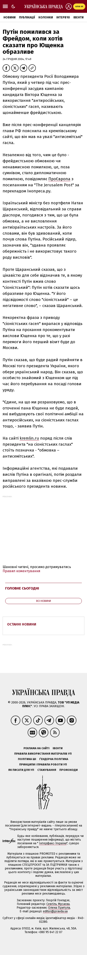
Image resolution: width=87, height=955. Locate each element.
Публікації (27, 17)
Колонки (45, 17)
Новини (9, 17)
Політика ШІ (27, 759)
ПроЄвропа (59, 178)
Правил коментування (21, 571)
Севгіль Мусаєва (58, 904)
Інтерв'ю (63, 17)
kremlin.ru (29, 438)
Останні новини (21, 624)
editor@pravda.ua (55, 911)
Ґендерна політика (53, 759)
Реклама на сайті (36, 748)
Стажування (46, 769)
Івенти (78, 17)
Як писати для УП (21, 769)
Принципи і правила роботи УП (43, 764)
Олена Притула (59, 908)
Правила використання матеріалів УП (43, 753)
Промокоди (68, 769)
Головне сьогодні (22, 588)
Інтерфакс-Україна (52, 843)
